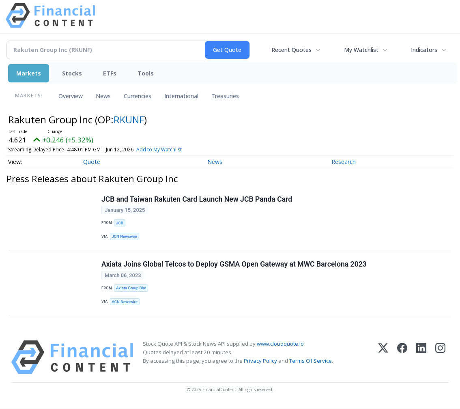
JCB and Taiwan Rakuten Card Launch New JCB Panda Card (196, 199)
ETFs (109, 73)
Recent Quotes (291, 50)
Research (343, 162)
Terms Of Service (310, 361)
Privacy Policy (260, 361)
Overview (70, 96)
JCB (119, 223)
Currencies (137, 96)
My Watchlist (361, 50)
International (181, 96)
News (103, 96)
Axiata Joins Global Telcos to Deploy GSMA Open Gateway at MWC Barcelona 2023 (234, 264)
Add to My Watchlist (159, 149)
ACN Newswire (125, 302)
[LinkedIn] (421, 357)
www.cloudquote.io (280, 344)
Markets (28, 73)
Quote (91, 162)
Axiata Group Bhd (131, 288)
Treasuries (225, 96)
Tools (146, 73)
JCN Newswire (125, 237)
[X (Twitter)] (383, 357)
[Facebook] (402, 357)
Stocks (72, 73)
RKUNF (129, 119)
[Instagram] (440, 357)
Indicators (424, 50)
